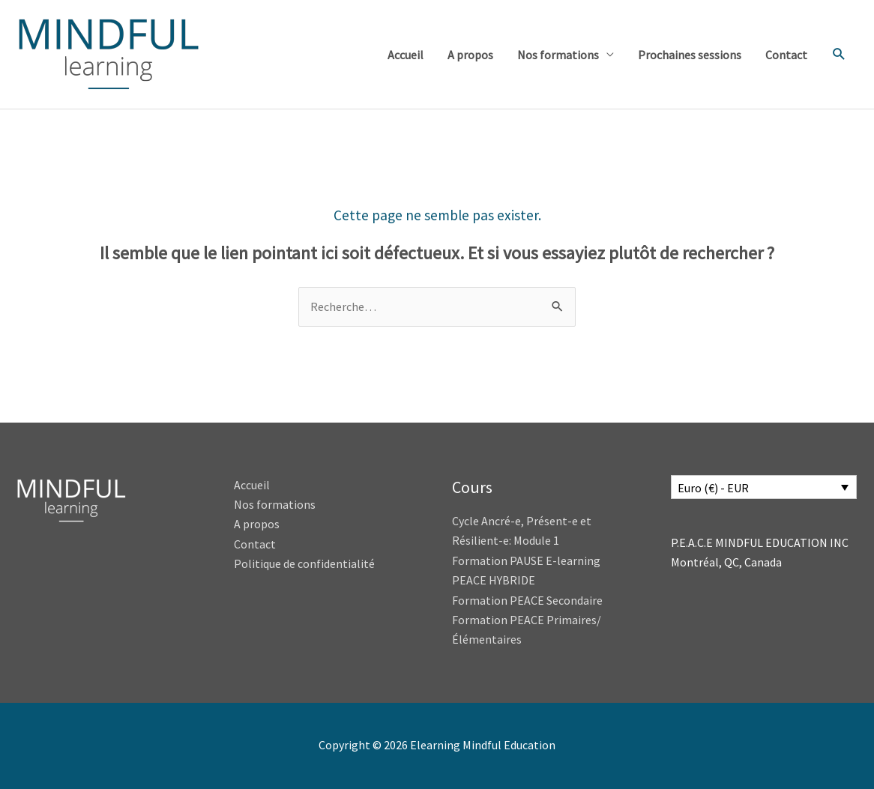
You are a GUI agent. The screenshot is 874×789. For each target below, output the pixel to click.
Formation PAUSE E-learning (526, 560)
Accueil (406, 54)
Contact (786, 54)
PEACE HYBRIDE (494, 579)
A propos (470, 54)
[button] (839, 54)
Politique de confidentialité (304, 563)
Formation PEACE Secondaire (527, 600)
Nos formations (558, 54)
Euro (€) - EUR (713, 487)
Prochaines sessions (689, 54)
